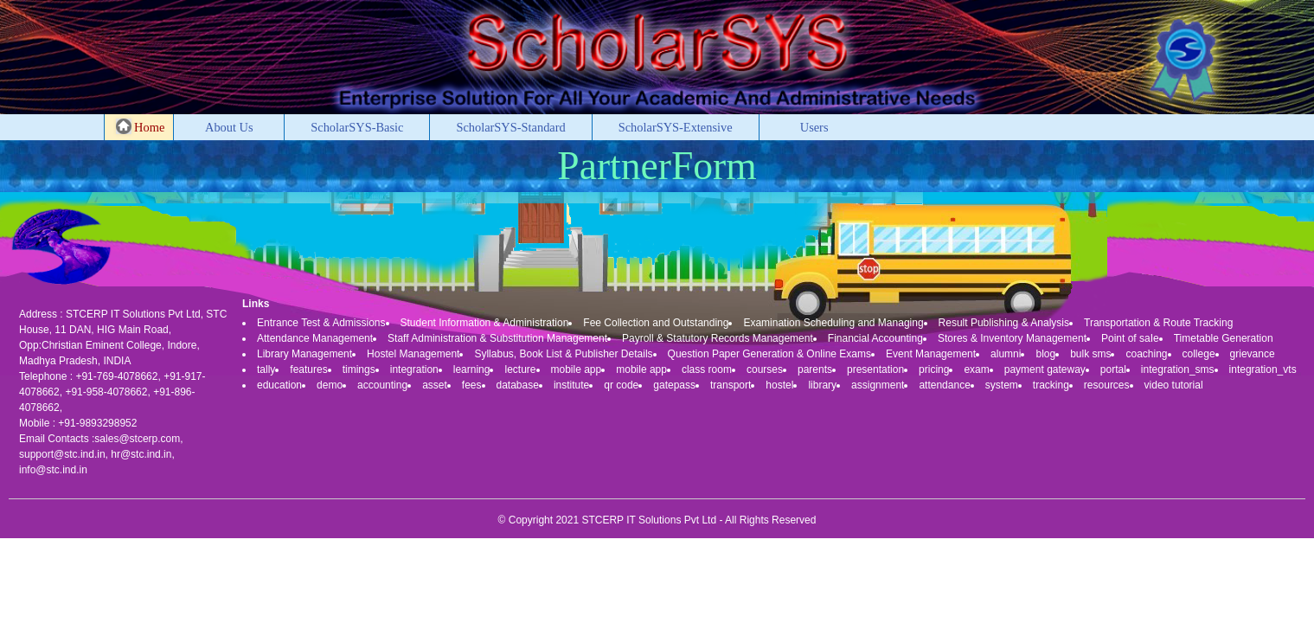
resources (1107, 385)
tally (266, 369)
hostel (779, 385)
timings (359, 369)
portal (1113, 369)
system (1001, 385)
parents (815, 369)
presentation (875, 369)
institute (571, 385)
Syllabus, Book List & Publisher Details (563, 354)
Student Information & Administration (485, 323)
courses (765, 369)
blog (1045, 354)
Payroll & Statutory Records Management (717, 338)
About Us (229, 127)
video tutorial (1173, 385)
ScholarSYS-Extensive (676, 127)
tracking (1051, 385)
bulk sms (1090, 354)
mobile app (576, 369)
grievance (1252, 354)
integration (414, 369)
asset (434, 385)
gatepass (674, 385)
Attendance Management (315, 338)
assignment (877, 385)
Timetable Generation (1223, 338)
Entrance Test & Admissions (321, 323)
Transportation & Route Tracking (1158, 323)
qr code (621, 385)
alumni (1005, 354)
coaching (1146, 354)
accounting (382, 385)
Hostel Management (413, 354)
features (308, 369)
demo (330, 385)
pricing (934, 369)
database (518, 385)
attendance (944, 385)
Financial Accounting (875, 338)
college (1199, 354)
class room (707, 369)
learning (471, 369)
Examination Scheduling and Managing (833, 323)
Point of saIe (1130, 338)
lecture (519, 369)
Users (814, 127)
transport (730, 385)
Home (140, 126)
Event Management (931, 354)
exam (976, 369)
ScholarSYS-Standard (510, 127)
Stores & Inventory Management (1012, 338)
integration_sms (1178, 369)
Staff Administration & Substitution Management (497, 338)
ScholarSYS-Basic (357, 127)
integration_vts (1263, 369)
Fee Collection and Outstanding (655, 323)
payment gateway (1045, 369)
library (822, 385)
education (279, 385)
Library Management (304, 354)
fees (472, 385)
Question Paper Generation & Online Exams (769, 354)
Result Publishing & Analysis (1004, 323)
